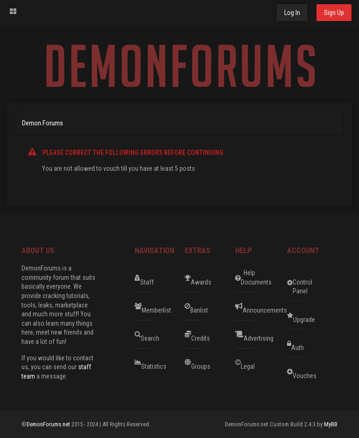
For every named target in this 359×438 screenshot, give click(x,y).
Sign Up (334, 12)
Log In (292, 12)
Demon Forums (42, 123)
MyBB (330, 424)
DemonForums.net (49, 424)
